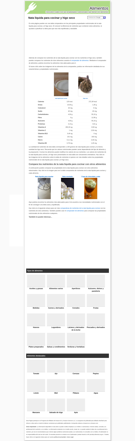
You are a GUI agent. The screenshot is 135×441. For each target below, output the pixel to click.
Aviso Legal (70, 437)
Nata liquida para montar (44, 176)
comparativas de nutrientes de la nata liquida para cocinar (80, 208)
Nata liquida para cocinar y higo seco (51, 17)
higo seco (85, 98)
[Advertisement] (67, 43)
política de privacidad (60, 437)
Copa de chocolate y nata (90, 176)
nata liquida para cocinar (61, 98)
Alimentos (98, 8)
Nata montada (67, 176)
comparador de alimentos (80, 60)
